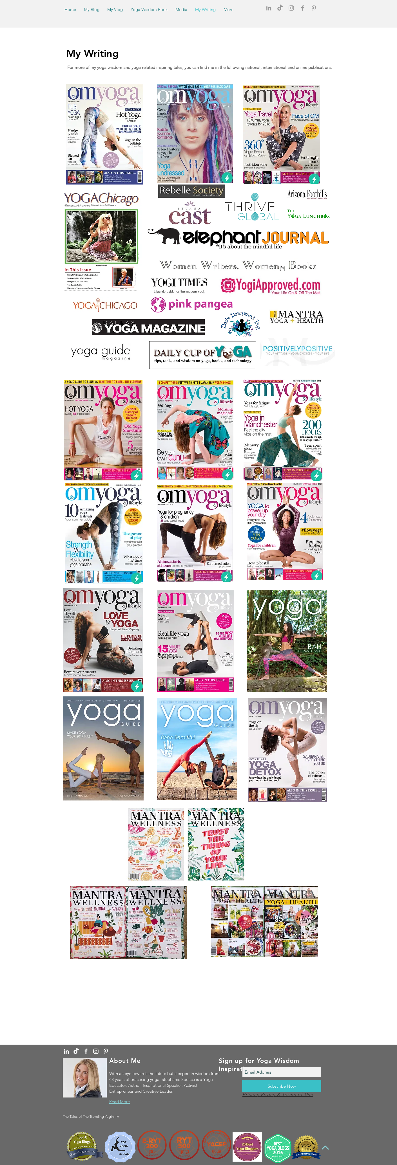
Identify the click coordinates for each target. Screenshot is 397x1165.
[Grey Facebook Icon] (302, 8)
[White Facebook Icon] (86, 1051)
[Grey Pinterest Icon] (313, 8)
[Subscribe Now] (281, 1086)
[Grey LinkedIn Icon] (268, 8)
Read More (119, 1101)
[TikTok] (280, 8)
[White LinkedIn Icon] (66, 1051)
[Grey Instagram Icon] (291, 8)
